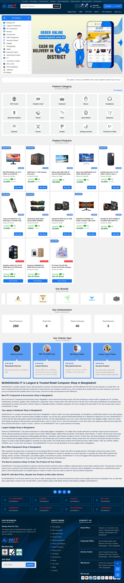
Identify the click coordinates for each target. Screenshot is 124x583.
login (94, 7)
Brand (53, 560)
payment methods (87, 1)
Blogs (53, 567)
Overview (54, 554)
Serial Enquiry (98, 1)
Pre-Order (25, 1)
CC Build (118, 6)
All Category (7, 72)
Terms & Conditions (57, 543)
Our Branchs (55, 557)
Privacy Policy (56, 537)
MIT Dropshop (107, 12)
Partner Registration (63, 1)
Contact (53, 570)
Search (56, 6)
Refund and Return (57, 540)
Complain (52, 1)
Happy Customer (75, 1)
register (99, 7)
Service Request (43, 1)
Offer (80, 12)
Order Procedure (56, 547)
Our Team (54, 564)
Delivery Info (55, 550)
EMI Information (56, 530)
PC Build (108, 6)
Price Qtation (33, 1)
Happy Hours (72, 12)
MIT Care (88, 12)
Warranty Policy (56, 533)
